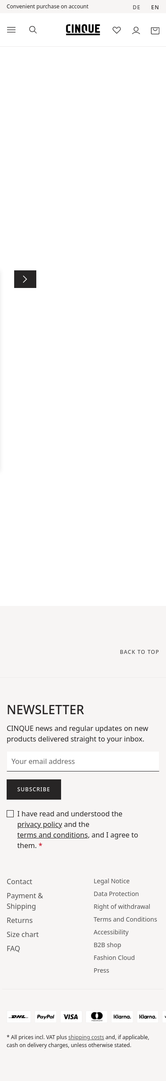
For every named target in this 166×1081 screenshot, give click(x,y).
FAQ (13, 948)
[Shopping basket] (155, 29)
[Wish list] (116, 29)
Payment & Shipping (25, 901)
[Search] (33, 28)
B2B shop (107, 945)
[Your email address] (83, 761)
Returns (20, 920)
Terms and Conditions (125, 919)
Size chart (23, 934)
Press (101, 970)
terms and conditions (52, 835)
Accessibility (111, 932)
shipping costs (86, 1037)
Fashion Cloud (114, 957)
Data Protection (116, 893)
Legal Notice (112, 881)
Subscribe (33, 789)
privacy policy (39, 824)
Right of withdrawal (122, 906)
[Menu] (11, 30)
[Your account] (136, 29)
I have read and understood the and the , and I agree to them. (77, 829)
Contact (19, 881)
